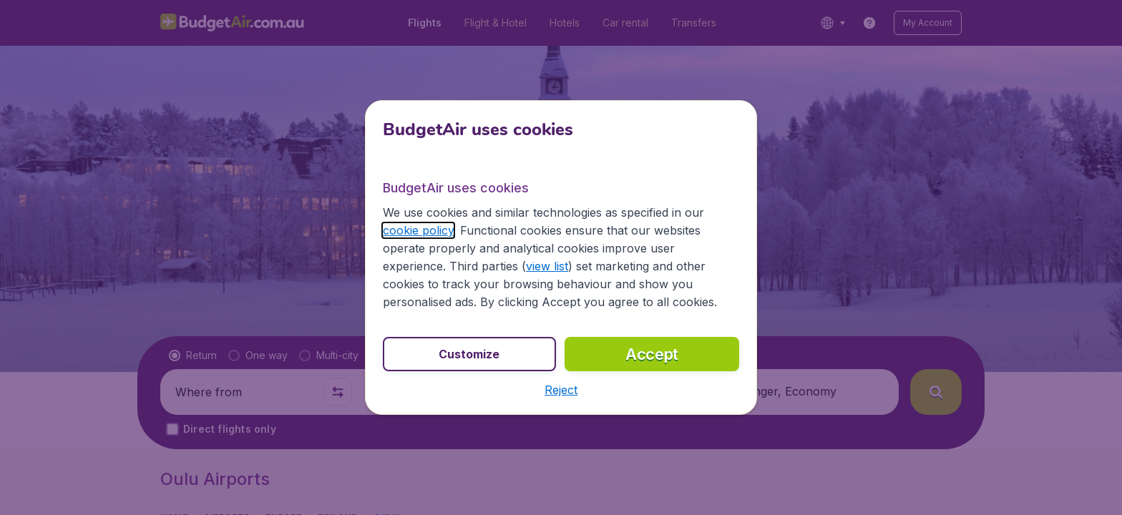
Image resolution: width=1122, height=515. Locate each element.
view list (547, 266)
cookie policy (418, 230)
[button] (561, 390)
